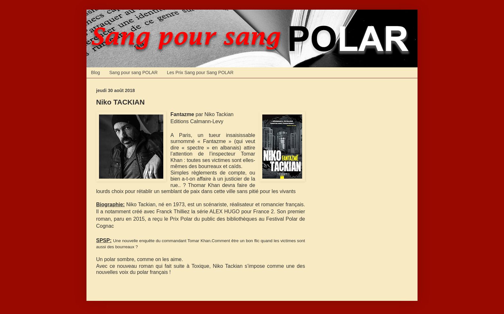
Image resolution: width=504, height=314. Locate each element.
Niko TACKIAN (120, 102)
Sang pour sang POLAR (133, 72)
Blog (95, 72)
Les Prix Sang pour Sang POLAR (200, 72)
